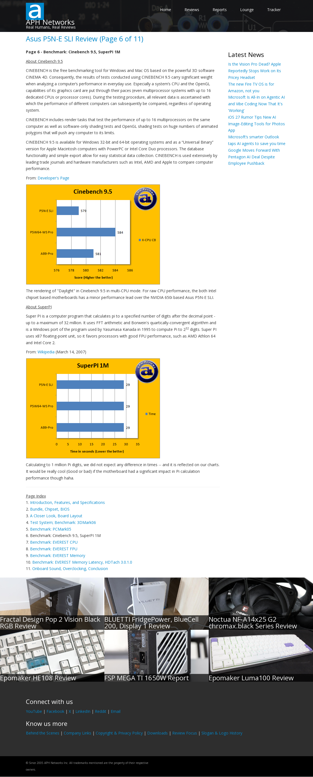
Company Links (77, 733)
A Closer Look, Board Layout (56, 515)
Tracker (274, 9)
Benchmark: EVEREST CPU (54, 542)
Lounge (247, 9)
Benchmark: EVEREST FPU (53, 548)
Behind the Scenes (42, 733)
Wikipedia (46, 351)
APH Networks (50, 22)
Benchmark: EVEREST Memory (57, 555)
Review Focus (184, 733)
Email (115, 711)
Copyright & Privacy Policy (119, 733)
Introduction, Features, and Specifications (67, 502)
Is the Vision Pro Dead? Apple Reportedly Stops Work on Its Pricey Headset (254, 70)
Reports (220, 9)
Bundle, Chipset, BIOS (50, 509)
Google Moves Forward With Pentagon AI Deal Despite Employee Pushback (254, 157)
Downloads (157, 733)
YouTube (34, 711)
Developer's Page (53, 178)
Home (165, 9)
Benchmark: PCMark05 (50, 529)
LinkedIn (82, 711)
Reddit (100, 711)
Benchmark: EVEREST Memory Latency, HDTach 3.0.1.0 (82, 562)
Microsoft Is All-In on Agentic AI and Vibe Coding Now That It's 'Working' (256, 103)
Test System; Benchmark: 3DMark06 (63, 522)
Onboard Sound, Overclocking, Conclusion (70, 568)
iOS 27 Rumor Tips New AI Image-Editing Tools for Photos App (256, 123)
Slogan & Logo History (221, 733)
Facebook (55, 711)
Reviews (191, 9)
